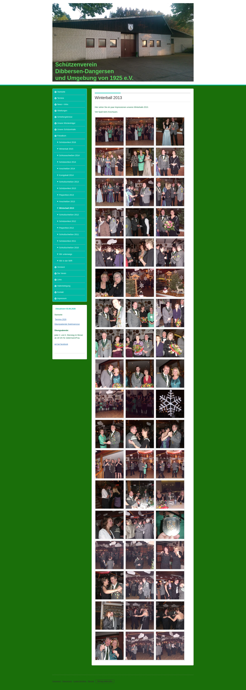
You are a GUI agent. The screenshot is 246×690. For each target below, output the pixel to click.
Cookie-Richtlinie (79, 681)
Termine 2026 (60, 319)
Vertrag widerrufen (104, 681)
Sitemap (91, 681)
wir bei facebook (61, 344)
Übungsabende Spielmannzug (67, 324)
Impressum (56, 681)
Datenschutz (67, 681)
